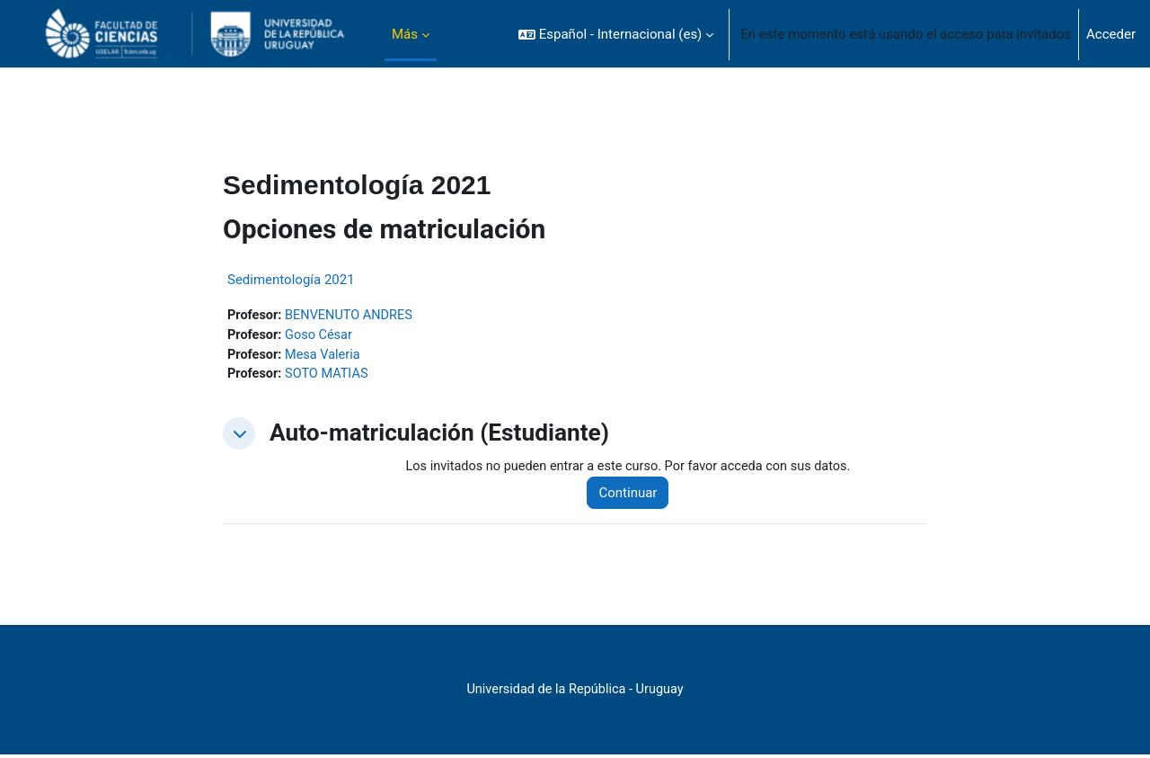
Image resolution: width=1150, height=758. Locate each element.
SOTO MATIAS (330, 377)
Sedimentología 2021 (291, 280)
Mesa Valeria (326, 356)
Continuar (635, 496)
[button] (616, 34)
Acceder (1111, 34)
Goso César (322, 336)
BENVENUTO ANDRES (353, 316)
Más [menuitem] (405, 34)
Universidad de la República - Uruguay (575, 693)
